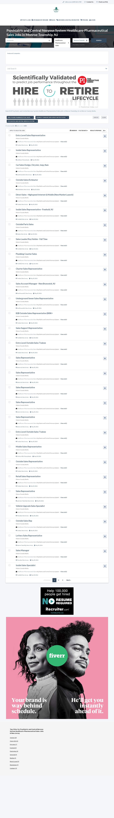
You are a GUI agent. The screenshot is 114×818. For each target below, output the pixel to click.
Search (98, 40)
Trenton (19, 145)
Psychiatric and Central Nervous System (48, 141)
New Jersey (25, 145)
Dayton (19, 234)
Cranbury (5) (13, 768)
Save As (96, 117)
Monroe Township (21, 545)
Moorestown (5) (14, 765)
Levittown (19, 160)
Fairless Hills (20, 456)
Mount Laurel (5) (14, 761)
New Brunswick (21, 293)
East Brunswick (21, 174)
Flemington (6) (14, 751)
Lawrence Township (22, 501)
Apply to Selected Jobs (17, 130)
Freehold (19, 219)
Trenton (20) (13, 737)
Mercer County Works (22, 138)
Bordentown (20, 189)
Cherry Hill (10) (14, 741)
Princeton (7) (13, 744)
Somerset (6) (13, 754)
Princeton (19, 515)
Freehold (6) (13, 748)
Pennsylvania (25, 160)
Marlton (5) (13, 758)
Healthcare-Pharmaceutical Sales (27, 141)
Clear (104, 117)
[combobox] (62, 43)
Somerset (19, 367)
